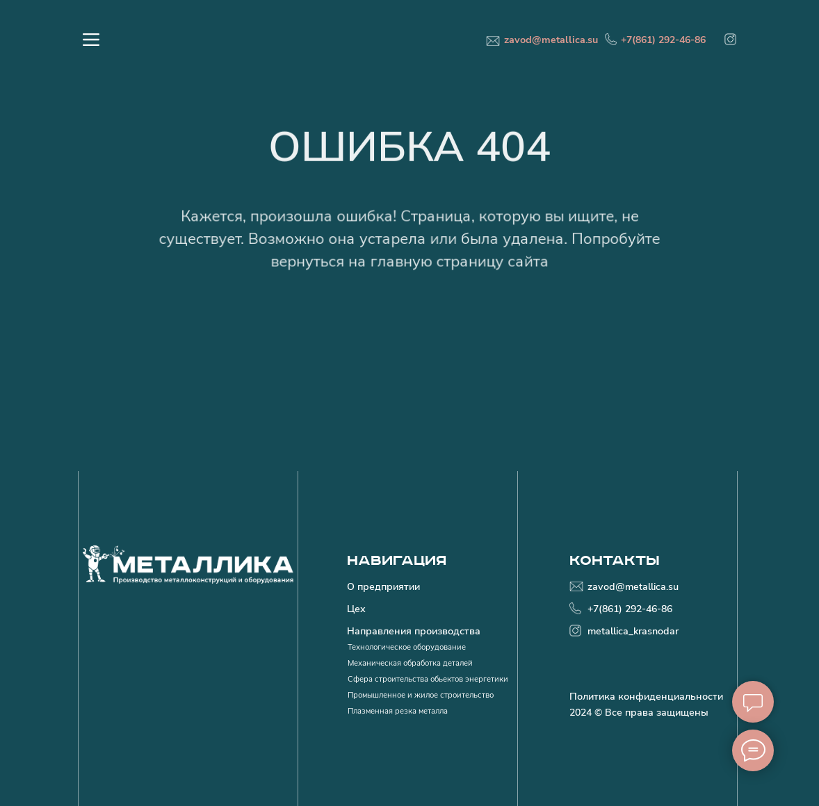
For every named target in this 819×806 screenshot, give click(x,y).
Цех (356, 608)
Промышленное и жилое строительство (421, 695)
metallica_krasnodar (633, 631)
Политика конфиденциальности (646, 696)
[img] (730, 39)
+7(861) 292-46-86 (663, 39)
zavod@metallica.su (551, 39)
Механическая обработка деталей (410, 663)
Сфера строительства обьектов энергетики (428, 679)
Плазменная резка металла (398, 711)
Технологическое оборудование (407, 647)
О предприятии (383, 586)
